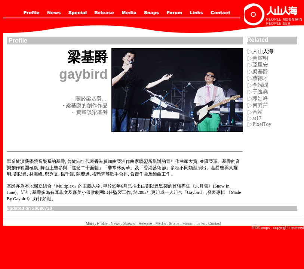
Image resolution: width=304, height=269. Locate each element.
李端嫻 (260, 85)
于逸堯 (260, 92)
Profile (102, 224)
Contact (214, 224)
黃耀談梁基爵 (92, 112)
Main (90, 224)
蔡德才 (260, 78)
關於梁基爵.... (92, 99)
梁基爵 (260, 71)
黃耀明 (260, 58)
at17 (256, 118)
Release (146, 224)
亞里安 (260, 65)
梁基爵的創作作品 (87, 105)
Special (129, 224)
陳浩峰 (260, 98)
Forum (187, 224)
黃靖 (255, 112)
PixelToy (261, 124)
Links (200, 224)
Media (161, 224)
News (115, 224)
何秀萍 (260, 105)
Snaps (174, 224)
